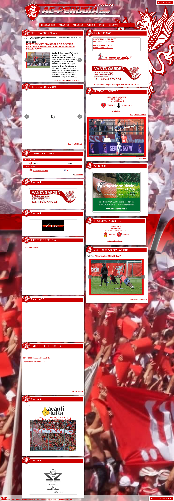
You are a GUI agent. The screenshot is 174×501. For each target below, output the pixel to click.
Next (79, 60)
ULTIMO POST (29, 166)
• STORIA (101, 25)
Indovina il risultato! (115, 241)
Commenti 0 (74, 80)
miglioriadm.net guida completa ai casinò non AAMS (116, 84)
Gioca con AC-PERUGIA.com (103, 41)
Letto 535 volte (60, 80)
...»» (76, 77)
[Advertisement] (53, 323)
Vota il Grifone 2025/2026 (103, 48)
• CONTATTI (113, 25)
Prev (26, 60)
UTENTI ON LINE (166, 499)
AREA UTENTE (167, 2)
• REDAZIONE (77, 25)
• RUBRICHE (90, 25)
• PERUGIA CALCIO (47, 25)
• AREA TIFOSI (63, 25)
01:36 (69, 170)
